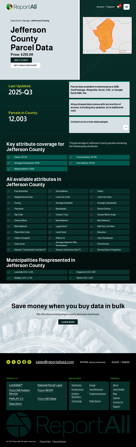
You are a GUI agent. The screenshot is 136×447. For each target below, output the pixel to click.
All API (45, 390)
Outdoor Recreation (79, 394)
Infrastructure (76, 389)
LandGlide (15, 385)
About (115, 385)
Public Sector (94, 398)
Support (116, 406)
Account (100, 7)
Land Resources (96, 389)
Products (12, 378)
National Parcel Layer (50, 385)
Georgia (26, 21)
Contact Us (117, 402)
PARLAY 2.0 (16, 398)
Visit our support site (98, 362)
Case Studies (118, 389)
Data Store (16, 21)
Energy (92, 385)
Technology (76, 398)
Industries (75, 378)
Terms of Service (59, 441)
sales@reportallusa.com (56, 362)
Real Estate (76, 385)
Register (111, 7)
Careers (116, 398)
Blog (115, 394)
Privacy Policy (45, 441)
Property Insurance (97, 394)
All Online (47, 398)
